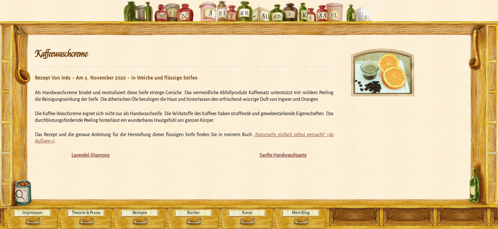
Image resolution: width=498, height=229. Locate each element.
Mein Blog (301, 212)
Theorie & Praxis (86, 212)
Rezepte (139, 212)
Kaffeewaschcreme (61, 54)
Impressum (32, 212)
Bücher (193, 212)
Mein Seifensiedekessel (249, 7)
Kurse (247, 212)
